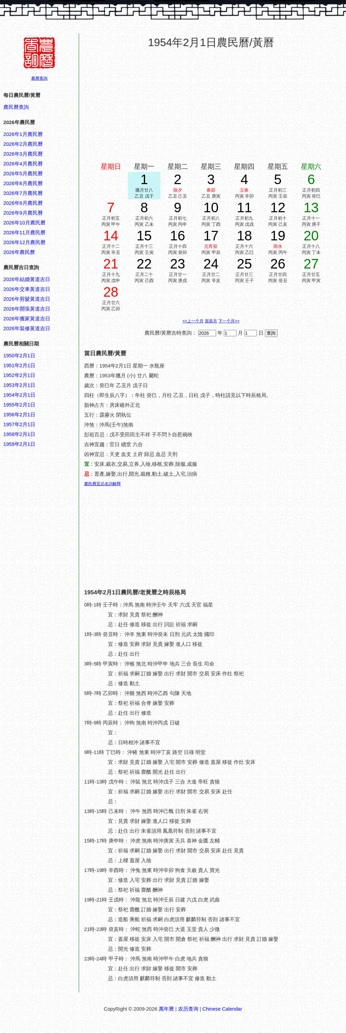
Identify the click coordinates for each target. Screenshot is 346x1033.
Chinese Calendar (222, 1009)
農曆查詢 (39, 78)
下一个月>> (228, 321)
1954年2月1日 (19, 395)
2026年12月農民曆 (24, 242)
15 (144, 235)
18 (244, 235)
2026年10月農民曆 (24, 222)
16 (177, 235)
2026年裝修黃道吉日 (26, 328)
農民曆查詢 (16, 107)
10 (211, 207)
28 (110, 291)
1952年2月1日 (19, 375)
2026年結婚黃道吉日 (26, 279)
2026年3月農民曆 (23, 154)
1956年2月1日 (19, 414)
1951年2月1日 (19, 365)
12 (278, 207)
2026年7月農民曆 (23, 193)
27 (311, 263)
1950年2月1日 (19, 355)
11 (244, 207)
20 (311, 235)
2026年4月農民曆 (23, 163)
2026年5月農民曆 (23, 173)
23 (177, 263)
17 (211, 235)
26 (278, 263)
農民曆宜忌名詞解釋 (102, 483)
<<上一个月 (193, 321)
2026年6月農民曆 (23, 183)
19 (278, 235)
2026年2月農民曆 (23, 144)
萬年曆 (166, 1009)
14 (110, 235)
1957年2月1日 (19, 424)
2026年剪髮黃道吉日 (26, 299)
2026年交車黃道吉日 (26, 289)
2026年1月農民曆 (23, 134)
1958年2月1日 (19, 434)
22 (144, 263)
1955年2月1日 (19, 405)
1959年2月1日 (19, 444)
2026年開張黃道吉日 (26, 309)
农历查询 (188, 1009)
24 (211, 263)
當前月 (211, 321)
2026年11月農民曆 (24, 232)
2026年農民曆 (19, 252)
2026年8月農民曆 (23, 203)
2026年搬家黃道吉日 (26, 318)
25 (244, 263)
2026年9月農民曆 (23, 213)
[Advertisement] (30, 773)
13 (311, 207)
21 (110, 263)
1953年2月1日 (19, 385)
